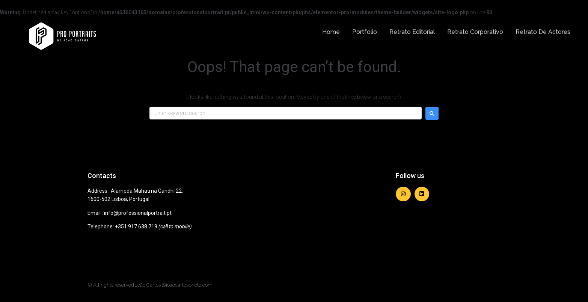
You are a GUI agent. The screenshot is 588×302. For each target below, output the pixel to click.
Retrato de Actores (543, 29)
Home (331, 29)
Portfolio (364, 29)
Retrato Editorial (412, 29)
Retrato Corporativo (475, 29)
